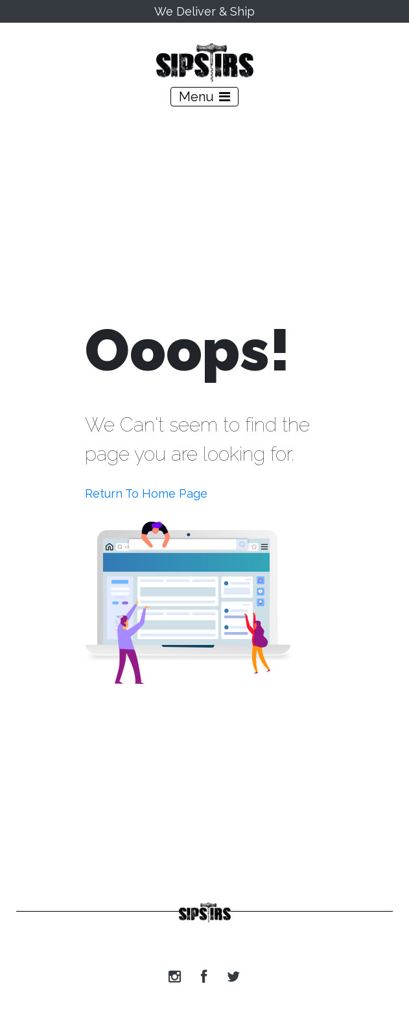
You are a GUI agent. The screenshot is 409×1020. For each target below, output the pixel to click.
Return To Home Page (146, 493)
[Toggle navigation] (204, 96)
